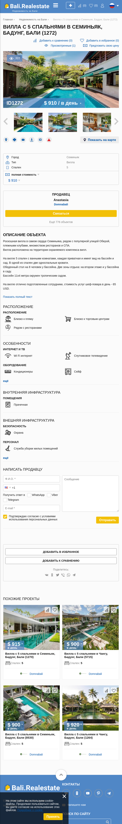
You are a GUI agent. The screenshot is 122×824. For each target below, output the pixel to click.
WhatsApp (38, 488)
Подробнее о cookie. (30, 810)
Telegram (13, 493)
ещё (5, 374)
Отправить (107, 513)
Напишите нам (76, 798)
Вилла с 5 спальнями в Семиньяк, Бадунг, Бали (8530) (30, 729)
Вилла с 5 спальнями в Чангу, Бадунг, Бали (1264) (86, 729)
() (84, 5)
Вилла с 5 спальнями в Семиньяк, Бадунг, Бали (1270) (30, 649)
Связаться (61, 207)
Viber (55, 488)
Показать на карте (102, 139)
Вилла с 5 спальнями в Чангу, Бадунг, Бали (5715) (86, 649)
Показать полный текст (18, 290)
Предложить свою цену (104, 45)
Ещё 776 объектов (61, 215)
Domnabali (61, 198)
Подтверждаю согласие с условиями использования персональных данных (33, 511)
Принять (53, 816)
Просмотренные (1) (63, 45)
